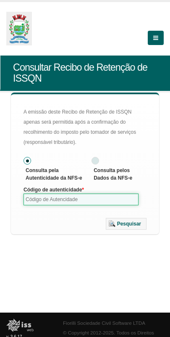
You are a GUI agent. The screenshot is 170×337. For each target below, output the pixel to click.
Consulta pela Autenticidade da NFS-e (54, 174)
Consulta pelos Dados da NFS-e (113, 174)
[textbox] (81, 199)
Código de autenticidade (53, 190)
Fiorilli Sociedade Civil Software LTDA (104, 323)
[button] (126, 224)
